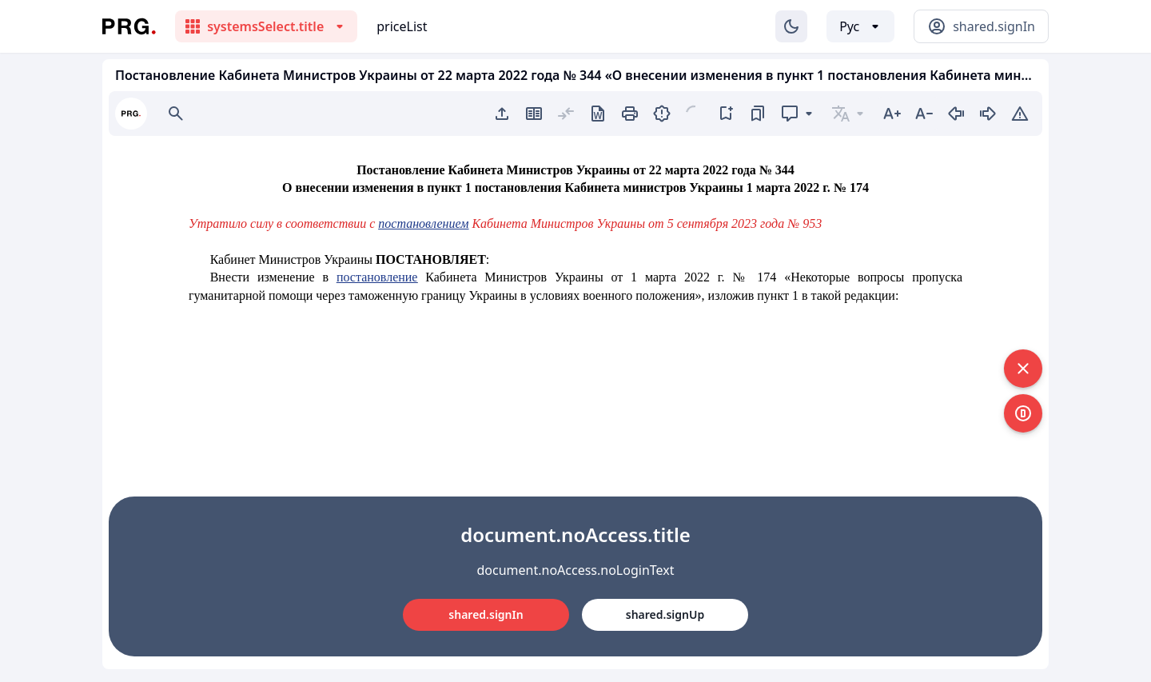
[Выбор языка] (860, 26)
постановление (377, 277)
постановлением (423, 223)
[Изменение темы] (791, 26)
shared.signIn (485, 614)
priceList (401, 26)
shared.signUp (665, 614)
